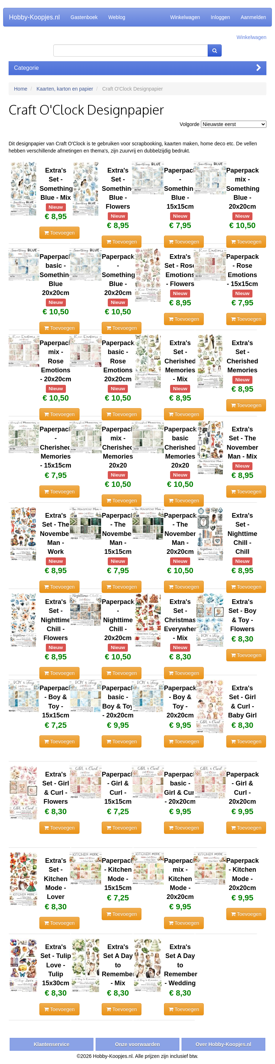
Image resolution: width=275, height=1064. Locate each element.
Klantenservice (51, 1044)
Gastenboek (84, 17)
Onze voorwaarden (137, 1044)
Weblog (116, 17)
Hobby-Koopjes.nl (34, 17)
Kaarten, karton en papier (65, 89)
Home (20, 89)
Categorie (137, 68)
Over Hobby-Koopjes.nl (223, 1044)
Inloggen (220, 17)
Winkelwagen (185, 17)
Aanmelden (253, 17)
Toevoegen (59, 233)
